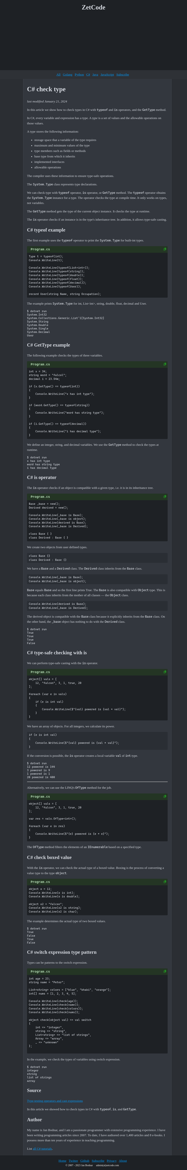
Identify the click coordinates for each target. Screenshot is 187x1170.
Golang (67, 74)
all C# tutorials (42, 1148)
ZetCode (93, 7)
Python (79, 74)
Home (62, 1161)
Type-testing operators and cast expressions (55, 1101)
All (58, 74)
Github (84, 1161)
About (123, 1161)
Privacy (112, 1161)
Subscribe (122, 74)
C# (88, 74)
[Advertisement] (93, 41)
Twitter (73, 1161)
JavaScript (107, 74)
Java (95, 74)
